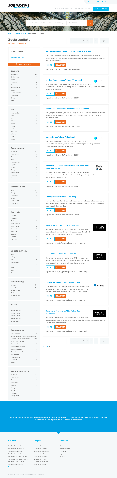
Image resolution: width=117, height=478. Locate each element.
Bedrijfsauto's (15, 82)
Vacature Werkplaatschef (15, 464)
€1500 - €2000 (16, 321)
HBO (12, 259)
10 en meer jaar (15, 295)
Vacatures (64, 441)
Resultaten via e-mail (18, 57)
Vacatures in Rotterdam (41, 454)
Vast (12, 190)
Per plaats (38, 441)
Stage (13, 198)
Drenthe (13, 237)
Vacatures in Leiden (39, 446)
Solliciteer (60, 65)
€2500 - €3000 (16, 313)
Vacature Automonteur (15, 451)
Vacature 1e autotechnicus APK (17, 456)
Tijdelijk (13, 193)
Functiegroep (17, 148)
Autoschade (14, 382)
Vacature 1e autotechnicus (16, 454)
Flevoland (14, 231)
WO (12, 273)
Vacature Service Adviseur (16, 462)
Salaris (14, 304)
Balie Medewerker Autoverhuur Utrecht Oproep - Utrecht (69, 51)
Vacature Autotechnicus (15, 446)
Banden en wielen (16, 93)
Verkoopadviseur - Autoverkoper (20, 339)
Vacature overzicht (65, 446)
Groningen (14, 239)
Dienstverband (18, 187)
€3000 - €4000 (16, 310)
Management (15, 172)
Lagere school (15, 262)
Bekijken (50, 65)
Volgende (104, 41)
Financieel (14, 175)
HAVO (12, 267)
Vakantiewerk (15, 201)
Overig (13, 98)
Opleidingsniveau (19, 251)
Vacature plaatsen (82, 8)
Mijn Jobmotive (101, 8)
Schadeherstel (15, 87)
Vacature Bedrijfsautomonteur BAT (18, 459)
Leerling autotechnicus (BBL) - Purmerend (63, 282)
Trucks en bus (15, 85)
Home (10, 34)
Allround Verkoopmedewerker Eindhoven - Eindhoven (67, 109)
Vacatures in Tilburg (40, 464)
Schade (13, 167)
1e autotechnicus (16, 344)
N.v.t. (12, 308)
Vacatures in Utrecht (40, 459)
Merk (13, 109)
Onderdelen (14, 95)
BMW (12, 115)
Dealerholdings (15, 77)
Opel (12, 129)
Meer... (13, 100)
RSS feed (46, 346)
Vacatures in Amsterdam (41, 451)
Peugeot (13, 123)
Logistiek (14, 165)
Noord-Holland (15, 226)
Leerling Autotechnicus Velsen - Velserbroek (64, 80)
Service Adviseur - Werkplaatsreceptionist (23, 336)
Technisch (14, 151)
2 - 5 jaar (14, 288)
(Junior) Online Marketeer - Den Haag (61, 197)
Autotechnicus (15, 333)
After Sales (14, 157)
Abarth (13, 126)
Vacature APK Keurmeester (16, 448)
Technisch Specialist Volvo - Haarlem (61, 254)
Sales (12, 159)
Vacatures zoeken (65, 448)
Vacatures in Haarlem (40, 448)
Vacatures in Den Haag (40, 456)
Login (61, 454)
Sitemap (62, 456)
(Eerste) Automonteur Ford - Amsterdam (62, 225)
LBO (12, 265)
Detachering (15, 203)
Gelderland (14, 218)
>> (96, 41)
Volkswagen (14, 134)
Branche (15, 71)
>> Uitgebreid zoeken (87, 28)
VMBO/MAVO (15, 257)
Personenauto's (16, 74)
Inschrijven (63, 451)
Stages (13, 390)
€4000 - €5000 (16, 318)
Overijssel (14, 229)
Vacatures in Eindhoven (41, 462)
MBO (12, 254)
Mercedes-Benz (16, 113)
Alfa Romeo (14, 131)
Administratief (15, 162)
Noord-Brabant (15, 223)
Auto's (13, 79)
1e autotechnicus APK (17, 341)
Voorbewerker (15, 354)
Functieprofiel (17, 330)
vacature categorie (20, 371)
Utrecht (13, 216)
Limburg (13, 234)
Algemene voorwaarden (30, 474)
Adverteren (41, 474)
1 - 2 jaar (13, 285)
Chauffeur (14, 360)
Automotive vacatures (64, 8)
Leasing (13, 90)
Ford (12, 136)
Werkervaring (17, 281)
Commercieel (15, 154)
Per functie (12, 441)
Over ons (90, 1)
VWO (12, 270)
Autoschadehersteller (17, 352)
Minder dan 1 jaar (16, 290)
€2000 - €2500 (16, 316)
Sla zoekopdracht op (26, 64)
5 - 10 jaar (14, 293)
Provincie (15, 212)
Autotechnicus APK (17, 357)
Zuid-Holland (15, 221)
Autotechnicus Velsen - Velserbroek (60, 137)
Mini (12, 118)
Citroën (13, 121)
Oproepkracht (15, 195)
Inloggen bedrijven (102, 1)
